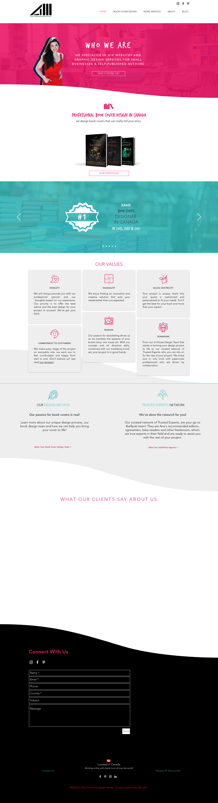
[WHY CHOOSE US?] (108, 73)
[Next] (199, 217)
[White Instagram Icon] (31, 662)
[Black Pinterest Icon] (188, 3)
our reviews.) (47, 362)
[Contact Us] (48, 771)
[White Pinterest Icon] (44, 662)
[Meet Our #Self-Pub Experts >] (163, 447)
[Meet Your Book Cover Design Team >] (52, 447)
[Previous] (19, 217)
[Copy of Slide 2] (106, 246)
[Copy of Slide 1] (115, 246)
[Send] (126, 731)
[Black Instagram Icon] (178, 3)
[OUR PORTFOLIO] (109, 173)
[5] (103, 246)
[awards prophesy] (112, 246)
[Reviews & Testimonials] (168, 771)
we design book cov (88, 121)
